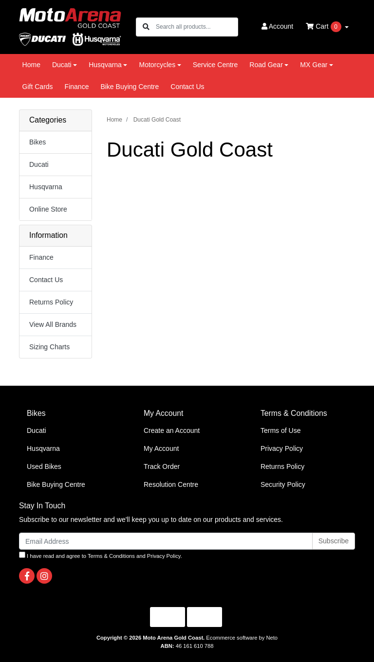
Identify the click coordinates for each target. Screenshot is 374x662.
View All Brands (52, 324)
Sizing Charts (49, 347)
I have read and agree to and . (100, 555)
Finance (77, 86)
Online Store (48, 209)
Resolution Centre (171, 484)
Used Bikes (44, 466)
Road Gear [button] (265, 65)
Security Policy (283, 484)
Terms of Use (280, 430)
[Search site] (146, 27)
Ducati (39, 164)
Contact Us (187, 86)
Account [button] (278, 26)
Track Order (162, 466)
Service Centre (215, 65)
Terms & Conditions (111, 556)
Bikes (37, 142)
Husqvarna (45, 187)
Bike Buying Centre (129, 86)
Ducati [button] (62, 65)
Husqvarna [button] (105, 65)
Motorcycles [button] (157, 65)
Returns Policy (51, 302)
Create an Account (172, 430)
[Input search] (196, 27)
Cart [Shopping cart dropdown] (324, 26)
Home (31, 65)
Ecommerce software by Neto (242, 638)
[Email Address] (166, 541)
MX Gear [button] (313, 65)
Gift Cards (37, 86)
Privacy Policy (282, 448)
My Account (161, 448)
